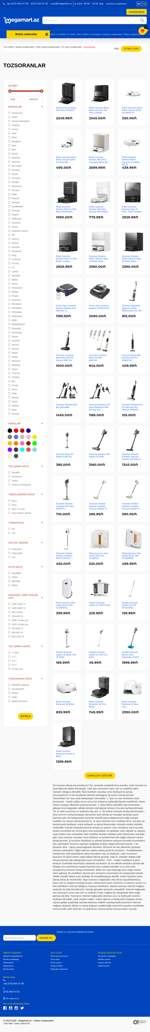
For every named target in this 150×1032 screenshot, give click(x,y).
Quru (12, 500)
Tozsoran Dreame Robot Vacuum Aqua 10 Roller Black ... (131, 258)
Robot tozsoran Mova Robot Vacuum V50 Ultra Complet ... (99, 109)
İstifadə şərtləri (103, 965)
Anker (13, 116)
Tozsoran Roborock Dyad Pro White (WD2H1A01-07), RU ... (132, 309)
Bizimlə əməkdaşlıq (11, 959)
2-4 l (12, 660)
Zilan (12, 409)
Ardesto (14, 124)
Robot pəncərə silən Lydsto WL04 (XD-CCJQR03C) (65, 604)
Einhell (13, 181)
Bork (12, 145)
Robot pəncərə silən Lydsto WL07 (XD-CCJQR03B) (131, 555)
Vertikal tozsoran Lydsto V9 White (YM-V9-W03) (66, 654)
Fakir (12, 194)
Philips (13, 291)
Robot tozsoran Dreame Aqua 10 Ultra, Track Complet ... (131, 210)
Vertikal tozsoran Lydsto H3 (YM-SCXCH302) (130, 604)
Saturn (13, 336)
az (144, 4)
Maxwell (14, 275)
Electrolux (15, 185)
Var (11, 528)
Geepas (14, 202)
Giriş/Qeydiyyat (136, 12)
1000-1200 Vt (16, 603)
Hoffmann (14, 218)
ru (139, 4)
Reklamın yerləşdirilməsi (13, 956)
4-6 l (12, 664)
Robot (13, 692)
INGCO (13, 238)
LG (11, 267)
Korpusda (14, 548)
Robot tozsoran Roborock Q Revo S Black (65, 753)
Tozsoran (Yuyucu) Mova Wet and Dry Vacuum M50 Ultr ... (65, 357)
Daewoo (14, 157)
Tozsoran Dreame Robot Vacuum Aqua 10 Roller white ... (98, 258)
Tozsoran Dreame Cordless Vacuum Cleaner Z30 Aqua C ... (131, 457)
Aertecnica (15, 112)
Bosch (13, 153)
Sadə (12, 696)
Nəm (12, 504)
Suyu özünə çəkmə (19, 512)
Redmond (15, 315)
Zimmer (13, 413)
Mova (12, 283)
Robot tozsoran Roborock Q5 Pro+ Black (98, 703)
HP (11, 234)
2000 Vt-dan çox (18, 620)
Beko (12, 137)
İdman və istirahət (58, 34)
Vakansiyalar (8, 962)
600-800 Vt (15, 632)
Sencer (13, 344)
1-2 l (12, 656)
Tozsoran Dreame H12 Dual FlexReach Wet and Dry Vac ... (99, 406)
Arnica (13, 128)
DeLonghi (14, 165)
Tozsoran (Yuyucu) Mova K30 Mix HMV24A (98, 357)
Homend (14, 222)
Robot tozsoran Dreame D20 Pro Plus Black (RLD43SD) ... (66, 209)
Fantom (13, 198)
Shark (13, 352)
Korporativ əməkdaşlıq (107, 956)
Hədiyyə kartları (57, 965)
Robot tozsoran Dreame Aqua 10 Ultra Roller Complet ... (66, 258)
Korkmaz (14, 259)
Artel (12, 133)
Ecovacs (14, 177)
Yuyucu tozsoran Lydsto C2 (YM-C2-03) (99, 603)
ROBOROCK (16, 324)
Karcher (14, 246)
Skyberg (14, 364)
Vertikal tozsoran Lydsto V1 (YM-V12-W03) (98, 654)
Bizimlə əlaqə (8, 969)
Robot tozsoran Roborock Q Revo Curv (130, 703)
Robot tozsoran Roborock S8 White (65, 702)
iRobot (13, 242)
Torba (12, 480)
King (12, 254)
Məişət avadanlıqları (133, 34)
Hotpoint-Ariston (18, 230)
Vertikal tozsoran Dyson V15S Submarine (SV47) (130, 654)
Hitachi (13, 214)
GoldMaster (15, 206)
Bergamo (14, 141)
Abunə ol (46, 937)
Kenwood (14, 250)
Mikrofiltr (14, 580)
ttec (11, 381)
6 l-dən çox (15, 668)
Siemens (14, 360)
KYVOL (13, 263)
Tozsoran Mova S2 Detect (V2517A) (64, 455)
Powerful (14, 299)
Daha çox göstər (99, 775)
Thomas (14, 372)
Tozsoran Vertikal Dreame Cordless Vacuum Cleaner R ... (99, 505)
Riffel (12, 320)
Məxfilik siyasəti (104, 959)
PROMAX (15, 303)
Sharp (13, 356)
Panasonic (15, 287)
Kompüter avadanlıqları (112, 34)
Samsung (14, 332)
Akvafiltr (14, 472)
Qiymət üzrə (131, 48)
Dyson (13, 173)
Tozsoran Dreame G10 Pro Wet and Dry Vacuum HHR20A (132, 406)
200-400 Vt (15, 615)
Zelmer (13, 405)
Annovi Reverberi (18, 120)
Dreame (14, 169)
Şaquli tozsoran (17, 700)
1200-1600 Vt (16, 607)
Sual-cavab (55, 959)
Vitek (12, 393)
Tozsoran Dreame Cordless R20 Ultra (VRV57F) (65, 505)
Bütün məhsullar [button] (31, 33)
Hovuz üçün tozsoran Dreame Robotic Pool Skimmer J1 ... (66, 307)
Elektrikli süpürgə (18, 684)
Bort (12, 149)
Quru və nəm (16, 508)
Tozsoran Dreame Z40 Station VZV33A (99, 455)
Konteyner (15, 476)
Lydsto (13, 271)
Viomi (12, 389)
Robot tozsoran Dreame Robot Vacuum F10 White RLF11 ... (131, 160)
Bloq (101, 4)
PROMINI (14, 311)
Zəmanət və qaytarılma (116, 4)
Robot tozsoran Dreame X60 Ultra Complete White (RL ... (99, 159)
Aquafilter (14, 572)
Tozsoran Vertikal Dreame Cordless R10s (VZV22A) (64, 555)
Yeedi (12, 401)
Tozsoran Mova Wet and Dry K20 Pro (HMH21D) (131, 357)
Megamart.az (8, 965)
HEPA (13, 576)
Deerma (14, 161)
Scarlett (13, 340)
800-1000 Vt (16, 636)
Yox (11, 532)
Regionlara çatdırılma (59, 969)
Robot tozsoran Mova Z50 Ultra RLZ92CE (66, 108)
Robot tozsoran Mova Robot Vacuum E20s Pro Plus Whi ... (66, 159)
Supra (13, 368)
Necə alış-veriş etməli (59, 956)
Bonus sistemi (56, 962)
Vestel (13, 385)
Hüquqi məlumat (104, 962)
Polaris (13, 295)
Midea (13, 279)
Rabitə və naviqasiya (92, 34)
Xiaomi (13, 397)
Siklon (13, 585)
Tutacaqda (15, 552)
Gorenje (14, 210)
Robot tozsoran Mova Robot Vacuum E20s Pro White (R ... (132, 109)
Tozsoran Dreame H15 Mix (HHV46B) (66, 405)
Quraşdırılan (16, 688)
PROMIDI (14, 307)
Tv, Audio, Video (74, 34)
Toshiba (14, 376)
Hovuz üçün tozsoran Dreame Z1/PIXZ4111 (99, 306)
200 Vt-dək (15, 611)
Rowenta (14, 328)
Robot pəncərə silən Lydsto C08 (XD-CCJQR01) (98, 555)
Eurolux (13, 189)
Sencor (13, 348)
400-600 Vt (15, 628)
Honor (13, 226)
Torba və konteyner (19, 484)
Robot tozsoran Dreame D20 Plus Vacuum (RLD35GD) (98, 209)
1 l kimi (13, 652)
